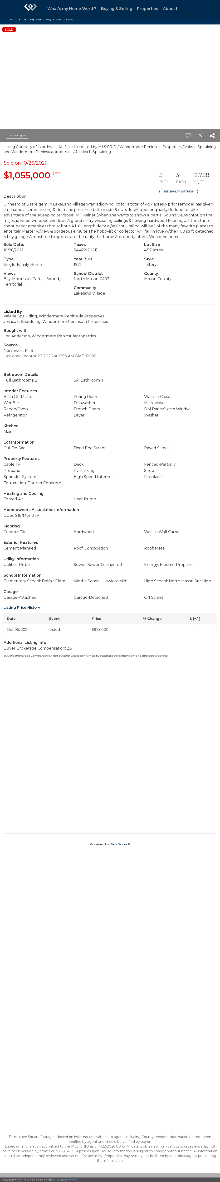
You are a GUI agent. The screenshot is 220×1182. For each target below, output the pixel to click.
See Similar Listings (178, 191)
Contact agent (17, 135)
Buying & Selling (116, 8)
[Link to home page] (30, 9)
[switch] (188, 136)
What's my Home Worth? (71, 8)
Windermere (67, 1180)
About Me (172, 8)
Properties (147, 8)
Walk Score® (120, 844)
